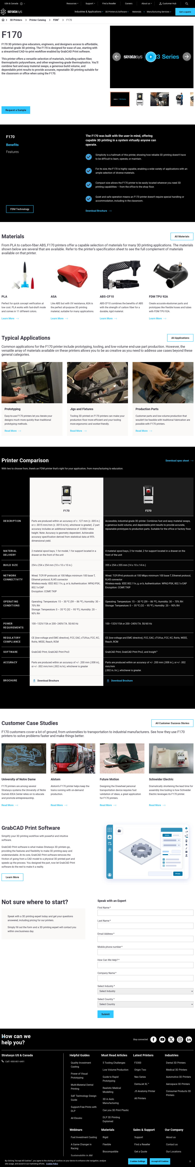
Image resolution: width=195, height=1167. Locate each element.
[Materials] (115, 1099)
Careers (128, 3)
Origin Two (138, 1068)
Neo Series (138, 1073)
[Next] (186, 59)
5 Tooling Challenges (111, 1064)
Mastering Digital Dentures (82, 1122)
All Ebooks (74, 1086)
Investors (169, 1131)
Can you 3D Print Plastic (112, 1086)
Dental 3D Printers (173, 1064)
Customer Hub (167, 3)
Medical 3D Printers (174, 1068)
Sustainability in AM (79, 1113)
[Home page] (2, 23)
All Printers (138, 1086)
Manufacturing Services (158, 13)
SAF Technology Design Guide (84, 1077)
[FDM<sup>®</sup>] (63, 22)
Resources (71, 3)
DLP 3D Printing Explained (113, 1091)
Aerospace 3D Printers (175, 1077)
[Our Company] (179, 1099)
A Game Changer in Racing (82, 1108)
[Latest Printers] (147, 1059)
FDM (56, 22)
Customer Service (141, 1126)
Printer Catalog (37, 22)
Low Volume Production (112, 1068)
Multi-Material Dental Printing (83, 1073)
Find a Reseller (109, 3)
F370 (148, 513)
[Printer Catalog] (49, 22)
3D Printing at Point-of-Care (83, 1117)
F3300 (136, 1064)
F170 (66, 513)
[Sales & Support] (147, 1099)
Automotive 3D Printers (176, 1073)
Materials (136, 13)
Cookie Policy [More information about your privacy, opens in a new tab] (52, 1164)
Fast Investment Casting (81, 1104)
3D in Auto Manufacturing (113, 1082)
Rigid (103, 1104)
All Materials (107, 1117)
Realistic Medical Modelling (114, 1077)
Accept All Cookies (159, 1161)
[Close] (190, 1161)
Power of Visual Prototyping (83, 1068)
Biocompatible (108, 1113)
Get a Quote (138, 1113)
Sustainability (171, 1126)
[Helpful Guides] (84, 1059)
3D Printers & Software (116, 13)
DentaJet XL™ (139, 1077)
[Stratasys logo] (12, 13)
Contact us (170, 1108)
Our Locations (171, 1113)
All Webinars (75, 1126)
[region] (97, 1161)
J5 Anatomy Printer (142, 1082)
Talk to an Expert (141, 1117)
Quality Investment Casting (82, 1064)
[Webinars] (84, 1099)
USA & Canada (15, 3)
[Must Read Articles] (115, 1059)
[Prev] (116, 59)
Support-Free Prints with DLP (83, 1082)
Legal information (145, 1146)
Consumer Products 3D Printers (176, 1084)
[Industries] (179, 1059)
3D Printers (16, 22)
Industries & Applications (88, 13)
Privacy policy (164, 1146)
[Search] (186, 3)
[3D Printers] (26, 22)
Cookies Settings (137, 1161)
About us (146, 3)
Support (89, 3)
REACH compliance (184, 1146)
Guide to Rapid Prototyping (114, 1073)
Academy (169, 1122)
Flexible (104, 1108)
